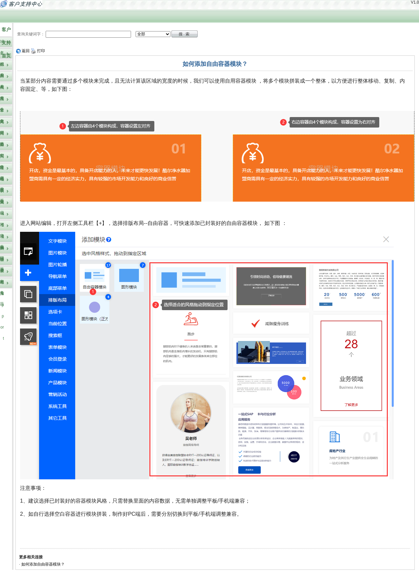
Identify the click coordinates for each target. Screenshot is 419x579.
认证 (2, 196)
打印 (38, 51)
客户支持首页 (6, 42)
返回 (23, 51)
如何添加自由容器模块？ (43, 564)
